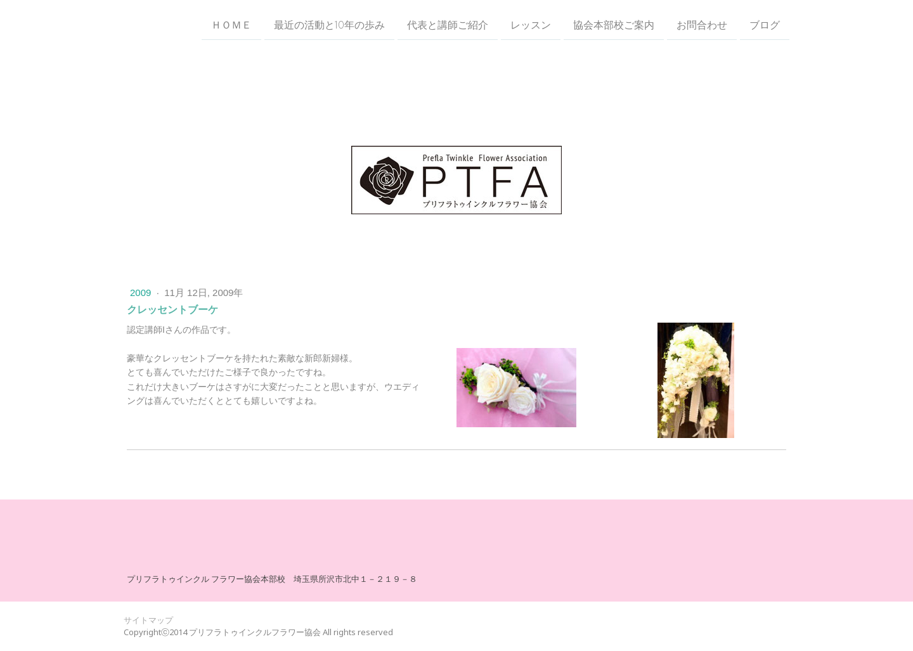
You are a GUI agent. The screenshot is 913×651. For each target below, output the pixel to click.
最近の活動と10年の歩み (329, 24)
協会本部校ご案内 (613, 24)
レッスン (530, 24)
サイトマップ (148, 620)
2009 (142, 292)
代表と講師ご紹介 (447, 24)
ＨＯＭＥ (231, 24)
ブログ (764, 24)
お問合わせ (702, 24)
